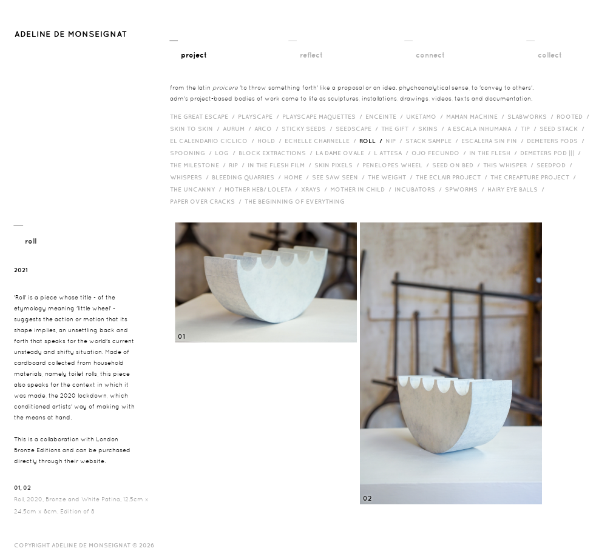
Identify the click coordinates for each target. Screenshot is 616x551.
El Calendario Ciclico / (213, 140)
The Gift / (399, 128)
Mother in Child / (362, 189)
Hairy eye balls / (517, 189)
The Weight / (392, 177)
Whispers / (191, 177)
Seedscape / (358, 128)
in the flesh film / (281, 165)
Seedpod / (555, 165)
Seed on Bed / (457, 165)
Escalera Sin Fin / (494, 140)
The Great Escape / (204, 116)
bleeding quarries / (248, 177)
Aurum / (238, 128)
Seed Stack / (563, 128)
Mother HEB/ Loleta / (263, 189)
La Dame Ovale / (345, 152)
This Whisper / (509, 165)
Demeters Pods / (557, 140)
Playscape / (260, 116)
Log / (227, 152)
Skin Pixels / (338, 165)
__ (188, 47)
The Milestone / (199, 165)
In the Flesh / (494, 152)
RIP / (238, 165)
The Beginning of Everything (297, 201)
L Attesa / (392, 152)
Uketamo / (426, 116)
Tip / (530, 128)
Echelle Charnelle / (322, 140)
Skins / (432, 128)
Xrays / (315, 189)
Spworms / (466, 189)
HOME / (298, 177)
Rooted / (574, 116)
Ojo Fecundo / (440, 152)
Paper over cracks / (207, 201)
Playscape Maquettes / (323, 116)
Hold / (271, 140)
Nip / (395, 140)
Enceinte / (385, 116)
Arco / (268, 128)
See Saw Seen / (340, 177)
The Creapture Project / (534, 177)
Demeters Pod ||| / (552, 152)
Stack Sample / (433, 140)
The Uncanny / (197, 189)
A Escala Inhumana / (484, 128)
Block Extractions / (277, 152)
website (92, 461)
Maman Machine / (476, 116)
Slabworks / (532, 116)
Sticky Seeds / (309, 128)
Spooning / (192, 152)
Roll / (372, 140)
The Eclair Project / (453, 177)
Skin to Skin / (196, 128)
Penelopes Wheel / (397, 165)
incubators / (419, 189)
